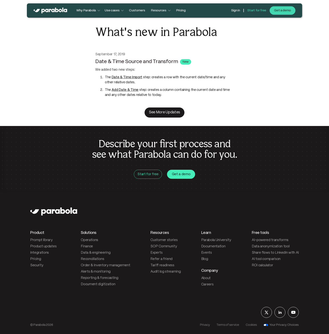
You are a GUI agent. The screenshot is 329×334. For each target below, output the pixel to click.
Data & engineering (95, 252)
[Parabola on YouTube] (293, 312)
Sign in (235, 10)
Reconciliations (92, 259)
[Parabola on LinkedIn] (279, 312)
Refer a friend (161, 259)
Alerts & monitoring (96, 271)
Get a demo (282, 10)
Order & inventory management (105, 265)
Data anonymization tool (271, 246)
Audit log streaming (165, 271)
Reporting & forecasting (99, 278)
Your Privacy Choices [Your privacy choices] (281, 324)
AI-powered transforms (270, 240)
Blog (204, 259)
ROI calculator (262, 265)
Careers (207, 284)
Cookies (251, 324)
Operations (89, 240)
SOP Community (163, 246)
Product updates (43, 246)
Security (36, 265)
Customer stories (164, 240)
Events (206, 252)
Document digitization (98, 284)
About (206, 278)
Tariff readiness (162, 265)
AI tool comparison (266, 259)
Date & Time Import (127, 77)
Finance (87, 246)
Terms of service (228, 324)
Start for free (256, 10)
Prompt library (41, 240)
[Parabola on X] (266, 312)
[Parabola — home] (50, 10)
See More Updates (164, 112)
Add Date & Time (125, 89)
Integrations (39, 252)
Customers (137, 10)
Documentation (213, 246)
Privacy (205, 324)
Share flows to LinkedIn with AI (275, 252)
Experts (156, 252)
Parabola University (216, 240)
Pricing (181, 10)
